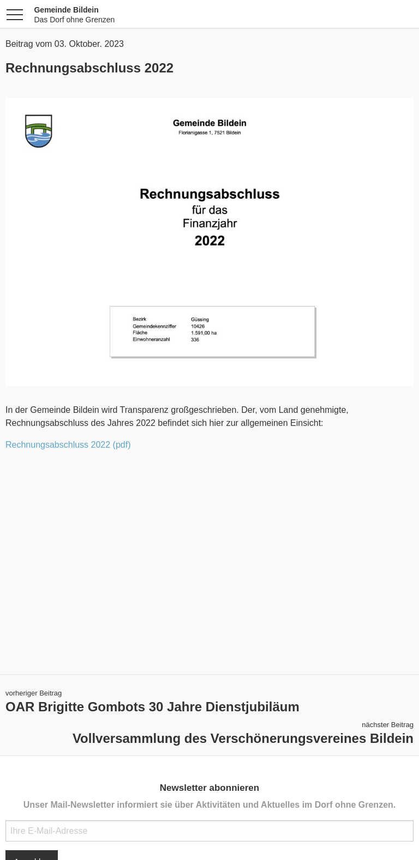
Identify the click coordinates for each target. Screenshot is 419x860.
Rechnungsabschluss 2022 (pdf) (67, 444)
